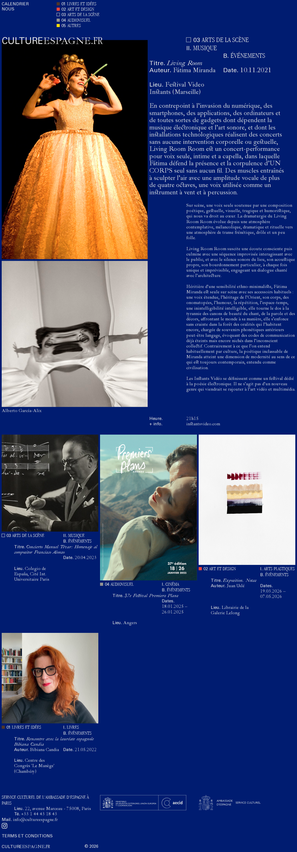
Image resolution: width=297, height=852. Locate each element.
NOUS (8, 9)
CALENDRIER (15, 4)
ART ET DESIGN (80, 9)
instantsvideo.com (203, 424)
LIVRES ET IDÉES (81, 4)
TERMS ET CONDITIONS (27, 836)
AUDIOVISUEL (78, 20)
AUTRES (74, 26)
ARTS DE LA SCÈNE (83, 15)
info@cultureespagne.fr (35, 820)
